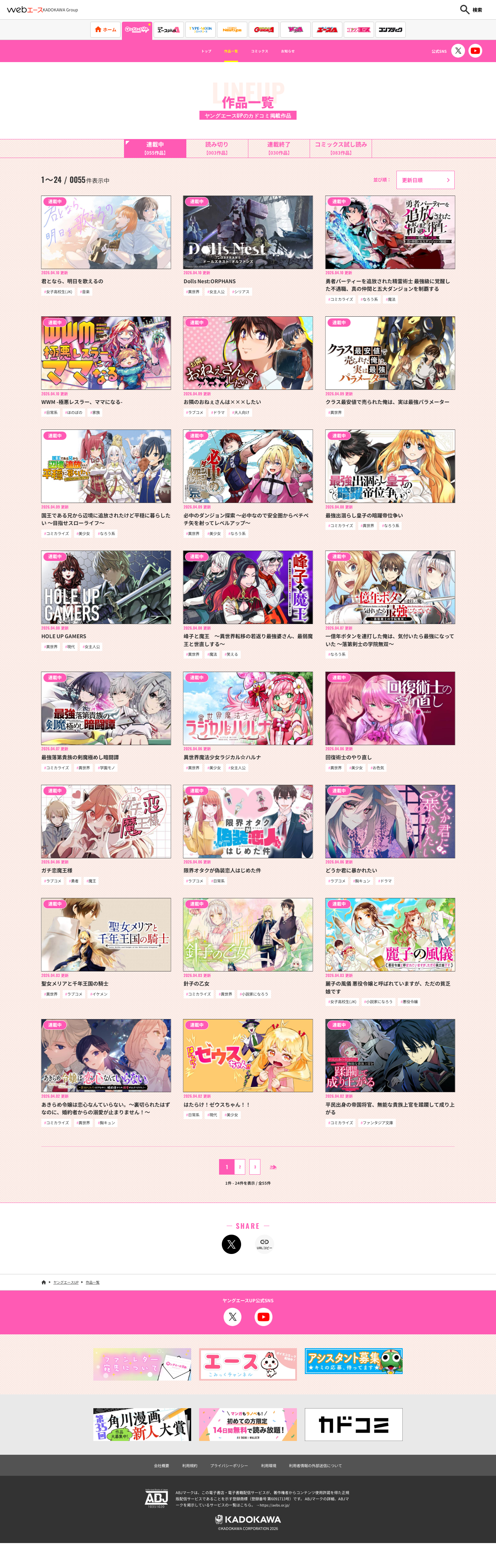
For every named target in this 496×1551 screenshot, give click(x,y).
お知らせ (300, 51)
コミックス (263, 51)
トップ (193, 51)
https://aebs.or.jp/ (275, 1511)
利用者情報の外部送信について (323, 1471)
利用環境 (270, 1471)
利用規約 (181, 1471)
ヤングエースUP (66, 1287)
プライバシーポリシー (225, 1471)
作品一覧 (225, 51)
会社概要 (150, 1471)
